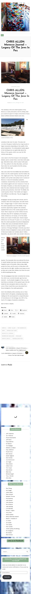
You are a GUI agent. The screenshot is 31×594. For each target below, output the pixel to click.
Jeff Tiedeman (10, 433)
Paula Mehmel (9, 441)
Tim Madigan (9, 445)
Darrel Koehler (9, 514)
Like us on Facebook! (15, 541)
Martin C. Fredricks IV (11, 518)
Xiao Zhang (9, 488)
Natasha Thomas (10, 496)
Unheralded (15, 86)
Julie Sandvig (9, 506)
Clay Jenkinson (10, 449)
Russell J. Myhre (10, 510)
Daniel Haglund (10, 455)
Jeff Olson (8, 439)
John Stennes (9, 502)
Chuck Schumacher (11, 437)
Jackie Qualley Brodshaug (12, 528)
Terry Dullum (9, 463)
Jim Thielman (9, 435)
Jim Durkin (8, 522)
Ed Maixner (9, 443)
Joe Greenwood (10, 459)
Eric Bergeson (9, 530)
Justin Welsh (9, 492)
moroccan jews (12, 330)
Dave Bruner (9, 470)
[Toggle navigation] (2, 35)
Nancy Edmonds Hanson (12, 516)
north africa (6, 338)
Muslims (18, 336)
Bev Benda (9, 532)
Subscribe (7, 577)
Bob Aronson (9, 534)
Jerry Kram (9, 512)
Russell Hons (9, 451)
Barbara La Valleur (11, 447)
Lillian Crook (9, 465)
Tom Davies (9, 524)
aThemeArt (27, 593)
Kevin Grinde (9, 457)
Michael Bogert (10, 474)
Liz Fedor (8, 520)
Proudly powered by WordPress (10, 591)
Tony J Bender (10, 476)
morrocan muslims (8, 336)
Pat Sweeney (9, 498)
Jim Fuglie (8, 461)
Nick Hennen (9, 453)
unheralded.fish (17, 338)
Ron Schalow (9, 504)
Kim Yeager (9, 490)
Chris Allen (21, 102)
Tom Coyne (9, 467)
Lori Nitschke (9, 508)
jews (3, 330)
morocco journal (8, 333)
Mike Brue (8, 472)
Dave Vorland (9, 494)
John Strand (9, 500)
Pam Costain (9, 526)
